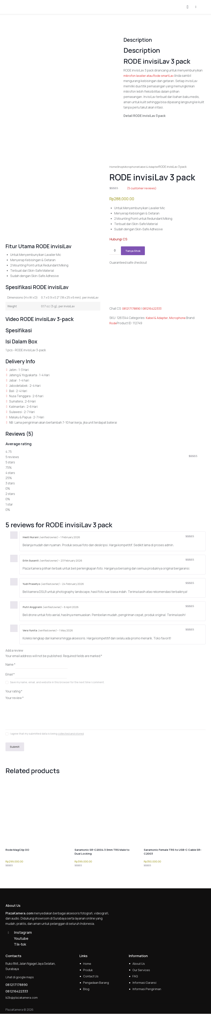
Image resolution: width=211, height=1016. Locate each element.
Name (10, 664)
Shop (120, 167)
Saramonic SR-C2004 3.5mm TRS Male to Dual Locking (102, 852)
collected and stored (71, 733)
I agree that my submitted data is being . (47, 733)
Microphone (132, 167)
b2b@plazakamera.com (22, 1000)
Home (113, 167)
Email (10, 674)
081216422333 (154, 309)
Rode (113, 323)
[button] (195, 6)
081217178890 (132, 309)
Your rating (13, 691)
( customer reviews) (142, 188)
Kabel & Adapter (150, 167)
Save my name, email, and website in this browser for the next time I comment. (57, 682)
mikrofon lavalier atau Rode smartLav (148, 75)
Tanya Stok (133, 251)
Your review (14, 698)
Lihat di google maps (19, 979)
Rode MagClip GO (17, 850)
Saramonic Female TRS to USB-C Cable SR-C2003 (173, 852)
